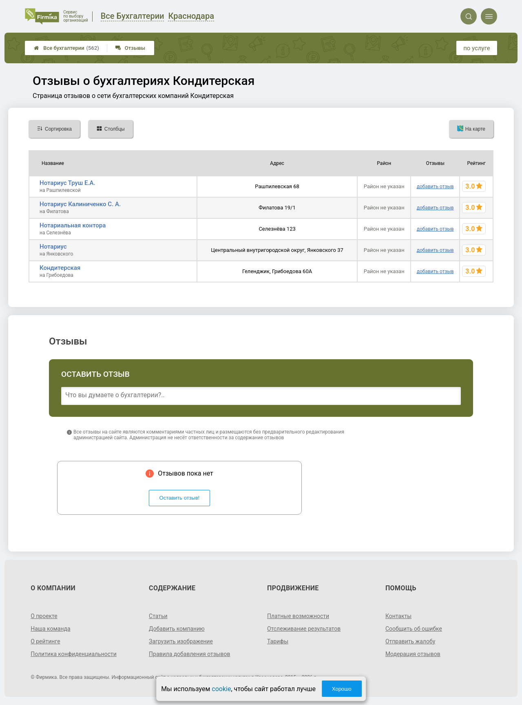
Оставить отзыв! (179, 498)
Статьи (158, 616)
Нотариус (53, 246)
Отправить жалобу (410, 641)
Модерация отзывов (412, 654)
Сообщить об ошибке (413, 628)
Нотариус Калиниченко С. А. (80, 204)
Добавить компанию (177, 628)
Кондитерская (60, 267)
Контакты (398, 616)
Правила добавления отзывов (189, 654)
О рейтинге (45, 641)
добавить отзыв (435, 186)
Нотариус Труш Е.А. (67, 183)
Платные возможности (298, 616)
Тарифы (277, 641)
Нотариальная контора (73, 225)
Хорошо (342, 689)
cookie (221, 689)
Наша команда (51, 628)
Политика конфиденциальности (74, 654)
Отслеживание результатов (304, 628)
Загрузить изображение (181, 641)
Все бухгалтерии (66, 48)
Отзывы (130, 48)
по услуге (476, 48)
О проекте (44, 616)
